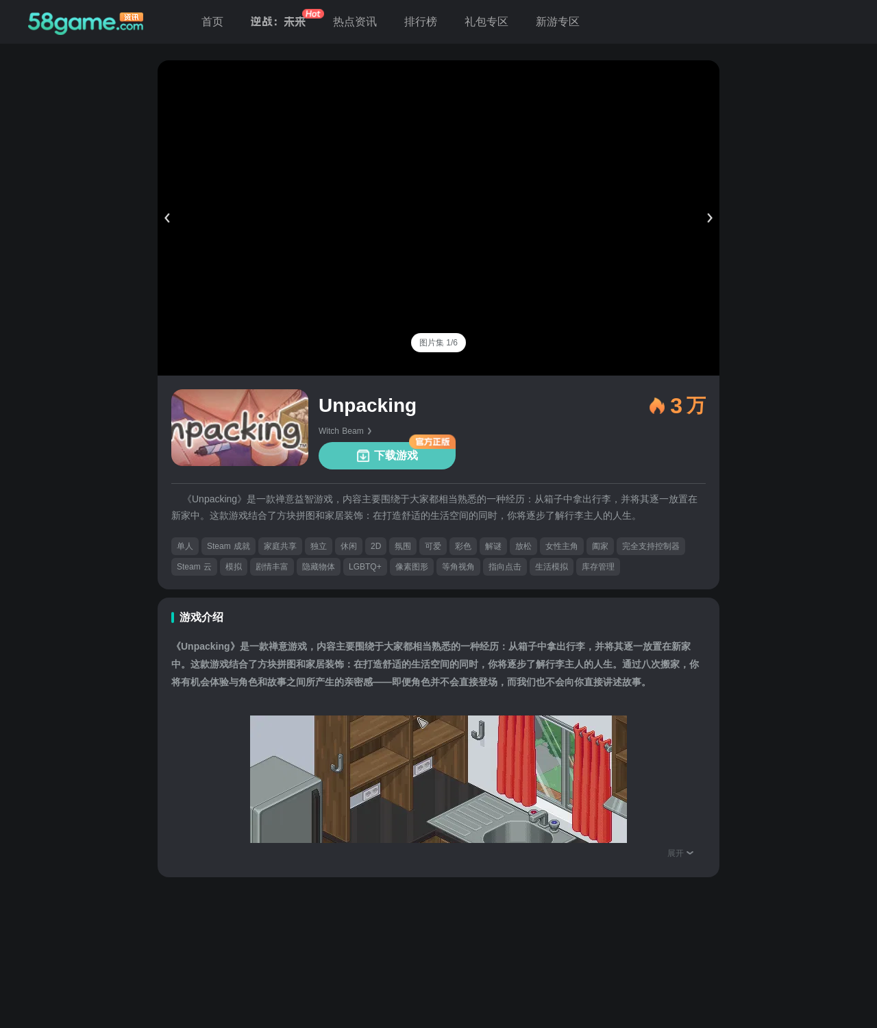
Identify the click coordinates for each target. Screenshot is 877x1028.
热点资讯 (355, 21)
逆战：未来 (278, 21)
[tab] (438, 342)
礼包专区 (486, 21)
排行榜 (420, 21)
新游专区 (558, 21)
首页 (212, 21)
